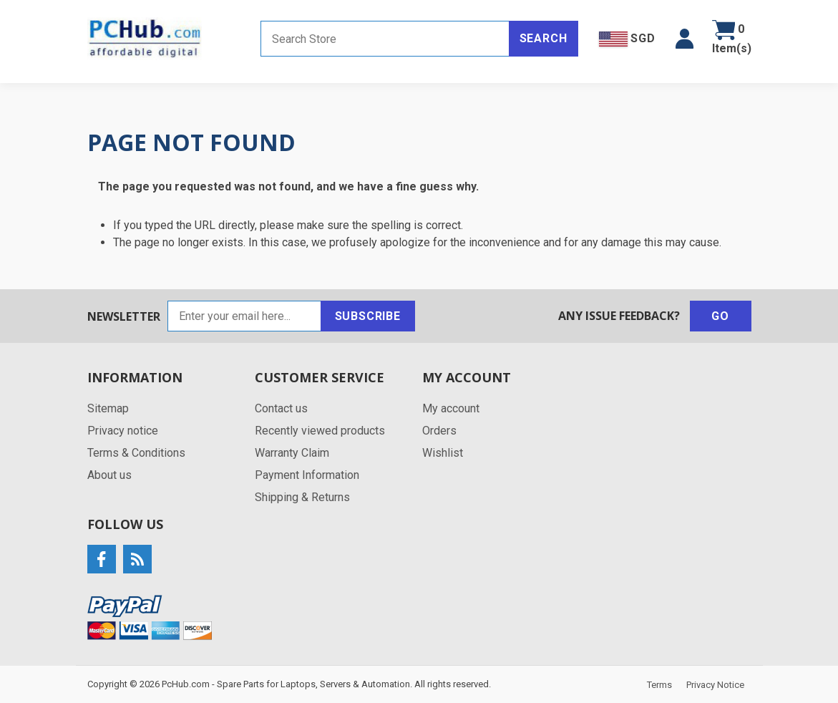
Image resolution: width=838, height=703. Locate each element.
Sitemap (108, 408)
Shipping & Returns (302, 497)
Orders (439, 430)
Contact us (281, 408)
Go (720, 316)
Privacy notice (122, 430)
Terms (659, 684)
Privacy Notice (715, 684)
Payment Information (307, 475)
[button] (684, 39)
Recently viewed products (320, 430)
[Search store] (385, 39)
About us (109, 475)
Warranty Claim (292, 453)
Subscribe (368, 316)
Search (543, 38)
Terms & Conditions (136, 453)
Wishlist (442, 453)
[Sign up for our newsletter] (244, 316)
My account (450, 408)
